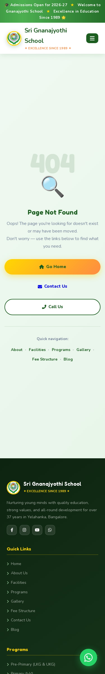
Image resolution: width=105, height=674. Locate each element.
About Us (17, 573)
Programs (61, 349)
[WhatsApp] (50, 530)
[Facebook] (12, 530)
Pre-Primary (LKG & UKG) (31, 664)
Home (14, 563)
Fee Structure (44, 359)
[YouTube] (37, 530)
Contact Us (52, 286)
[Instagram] (25, 530)
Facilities (37, 349)
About (16, 349)
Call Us (52, 307)
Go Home (52, 266)
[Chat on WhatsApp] (88, 657)
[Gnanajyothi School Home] (46, 38)
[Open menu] (92, 38)
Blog (68, 359)
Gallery (83, 349)
